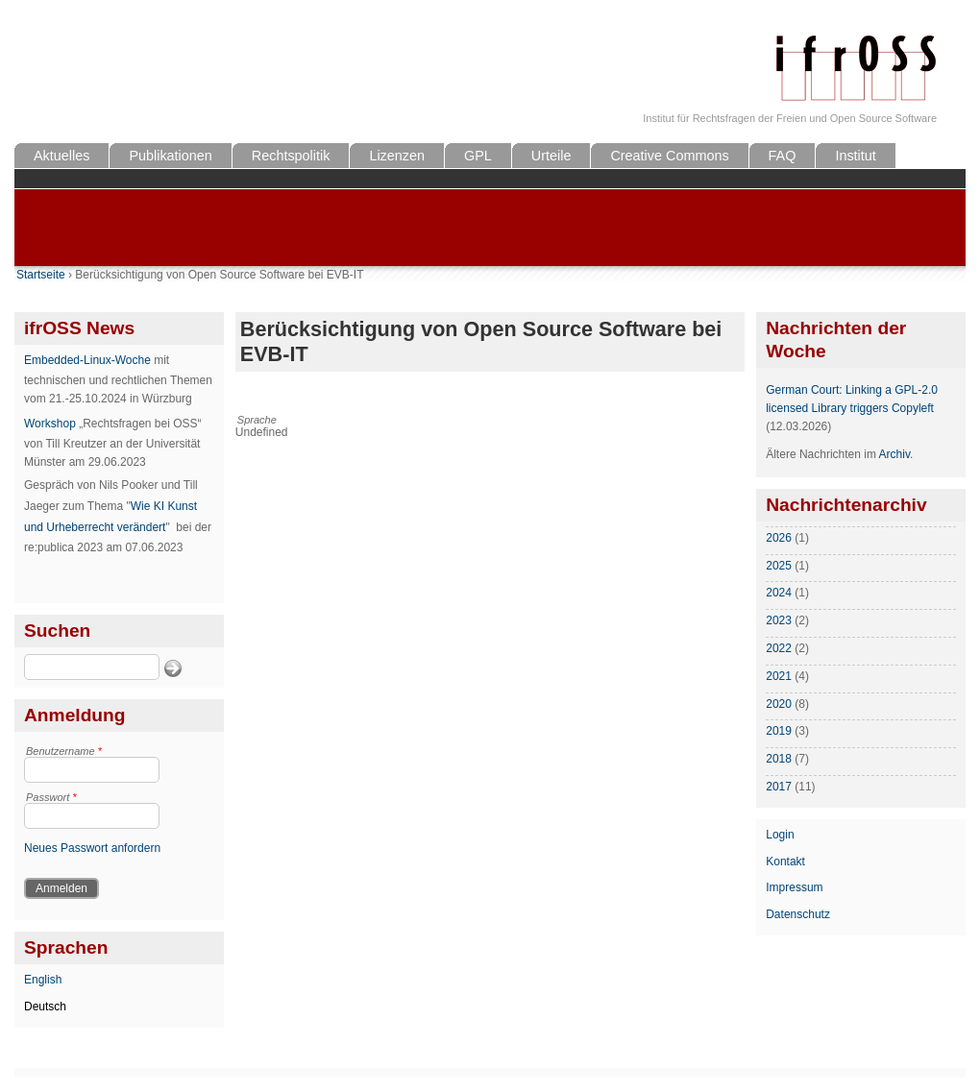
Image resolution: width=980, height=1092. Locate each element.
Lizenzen (397, 155)
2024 (779, 592)
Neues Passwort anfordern (92, 848)
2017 (779, 786)
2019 (779, 731)
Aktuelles (61, 155)
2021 (779, 676)
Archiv (894, 454)
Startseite (40, 274)
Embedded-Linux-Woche (87, 360)
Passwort (51, 797)
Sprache (257, 419)
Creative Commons (669, 155)
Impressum (794, 887)
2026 (779, 538)
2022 (779, 648)
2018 (779, 758)
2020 (779, 704)
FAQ (782, 155)
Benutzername (64, 751)
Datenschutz (798, 914)
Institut (855, 155)
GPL (478, 155)
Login (780, 834)
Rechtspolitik (291, 155)
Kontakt (785, 861)
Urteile (551, 155)
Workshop (50, 423)
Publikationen (170, 155)
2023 (779, 620)
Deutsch (45, 1006)
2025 (779, 565)
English (42, 979)
